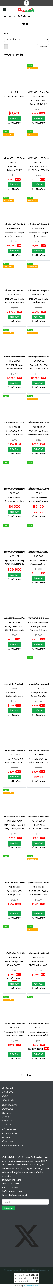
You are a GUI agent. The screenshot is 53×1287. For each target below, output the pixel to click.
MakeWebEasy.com (31, 1286)
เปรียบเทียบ (16, 123)
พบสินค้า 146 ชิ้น (13, 55)
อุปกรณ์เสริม (7, 1124)
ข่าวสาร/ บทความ (9, 1141)
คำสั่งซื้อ (5, 1096)
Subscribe (8, 1208)
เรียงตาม (10, 34)
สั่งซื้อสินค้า (14, 118)
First (23, 1075)
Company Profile (10, 1133)
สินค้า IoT (6, 1116)
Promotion (7, 1112)
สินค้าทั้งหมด (7, 1108)
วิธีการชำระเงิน (8, 1100)
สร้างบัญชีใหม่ (8, 1092)
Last (29, 1075)
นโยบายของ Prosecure (12, 1145)
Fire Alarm (7, 1120)
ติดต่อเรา (6, 1137)
